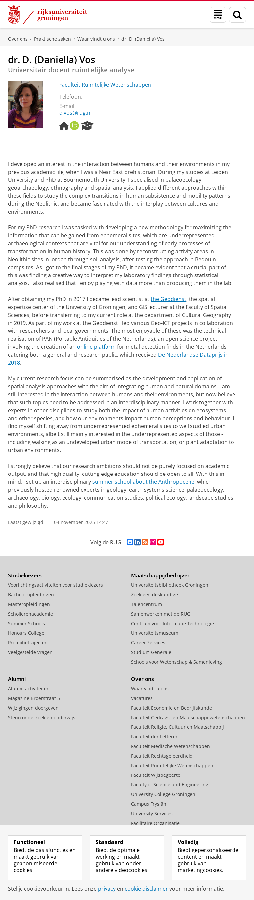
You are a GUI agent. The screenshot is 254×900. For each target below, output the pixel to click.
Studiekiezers (25, 575)
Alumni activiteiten (29, 688)
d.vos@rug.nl (75, 112)
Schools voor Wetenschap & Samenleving (176, 662)
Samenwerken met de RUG (160, 614)
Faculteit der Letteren (155, 736)
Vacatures (142, 698)
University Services (152, 813)
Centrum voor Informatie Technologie (172, 623)
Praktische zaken (52, 39)
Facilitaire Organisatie (155, 823)
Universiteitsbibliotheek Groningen (169, 585)
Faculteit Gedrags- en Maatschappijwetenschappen (188, 717)
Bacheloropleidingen (31, 594)
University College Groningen (163, 794)
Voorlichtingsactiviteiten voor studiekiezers (55, 585)
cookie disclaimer (146, 888)
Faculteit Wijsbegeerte (155, 775)
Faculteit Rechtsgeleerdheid (162, 756)
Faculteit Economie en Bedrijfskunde (171, 708)
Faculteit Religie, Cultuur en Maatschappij (177, 727)
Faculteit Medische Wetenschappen (170, 746)
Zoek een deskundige (154, 594)
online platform (96, 346)
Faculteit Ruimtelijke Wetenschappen (105, 84)
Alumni (17, 679)
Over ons (18, 39)
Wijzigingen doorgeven (33, 708)
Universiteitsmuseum (154, 633)
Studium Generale (151, 652)
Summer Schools (26, 623)
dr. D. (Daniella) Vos (143, 39)
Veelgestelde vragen (30, 652)
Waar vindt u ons (96, 39)
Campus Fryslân (148, 804)
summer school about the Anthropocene (143, 481)
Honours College (26, 633)
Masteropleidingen (29, 604)
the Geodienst (168, 299)
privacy (107, 888)
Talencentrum (146, 604)
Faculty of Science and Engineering (169, 784)
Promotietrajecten (28, 642)
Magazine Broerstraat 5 (34, 698)
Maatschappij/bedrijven (160, 575)
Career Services (148, 642)
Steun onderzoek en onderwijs (41, 717)
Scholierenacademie (30, 614)
